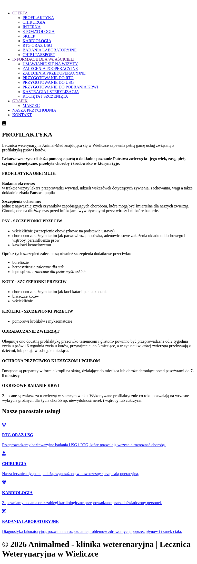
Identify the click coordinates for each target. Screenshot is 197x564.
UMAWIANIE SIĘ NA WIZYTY (50, 64)
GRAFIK (20, 101)
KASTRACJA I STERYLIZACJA (51, 91)
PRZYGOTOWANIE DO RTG (48, 78)
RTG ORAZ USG (37, 45)
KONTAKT (22, 115)
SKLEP (29, 36)
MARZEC (31, 105)
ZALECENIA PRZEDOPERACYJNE (54, 73)
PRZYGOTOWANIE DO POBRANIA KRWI (60, 87)
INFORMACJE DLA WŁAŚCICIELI (43, 59)
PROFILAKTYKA (38, 17)
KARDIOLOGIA (37, 41)
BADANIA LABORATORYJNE (50, 50)
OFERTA (20, 13)
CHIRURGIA (34, 22)
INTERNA (32, 27)
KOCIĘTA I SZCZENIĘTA (45, 96)
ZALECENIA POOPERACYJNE (50, 68)
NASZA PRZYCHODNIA (34, 110)
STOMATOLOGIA (39, 31)
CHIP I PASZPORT (39, 54)
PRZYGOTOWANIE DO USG (48, 82)
